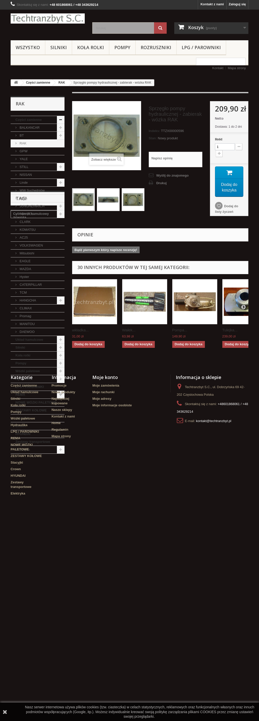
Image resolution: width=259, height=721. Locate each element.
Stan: (153, 138)
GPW (23, 151)
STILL (23, 167)
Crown (20, 426)
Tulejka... (230, 330)
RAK (61, 82)
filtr (29, 519)
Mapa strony (237, 68)
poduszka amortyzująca (31, 511)
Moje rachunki (103, 588)
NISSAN (25, 175)
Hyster (24, 277)
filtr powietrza (24, 496)
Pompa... (179, 330)
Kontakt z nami (212, 4)
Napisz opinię (162, 158)
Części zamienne (38, 82)
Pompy (122, 47)
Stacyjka (47, 496)
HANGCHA (27, 300)
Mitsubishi (26, 253)
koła (30, 503)
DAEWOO (27, 332)
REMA (20, 394)
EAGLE (25, 261)
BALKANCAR (29, 127)
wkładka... (80, 330)
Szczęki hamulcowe (28, 534)
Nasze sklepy (62, 605)
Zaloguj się (237, 4)
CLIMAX (25, 308)
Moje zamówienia (105, 581)
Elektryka (22, 449)
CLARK (25, 222)
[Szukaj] (160, 28)
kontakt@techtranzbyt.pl (213, 616)
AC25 (23, 237)
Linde (23, 182)
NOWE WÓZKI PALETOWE (36, 402)
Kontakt (217, 68)
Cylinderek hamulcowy (31, 526)
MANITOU (27, 324)
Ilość (219, 139)
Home (56, 618)
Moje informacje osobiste (112, 601)
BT (21, 135)
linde (17, 503)
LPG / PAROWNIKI (201, 47)
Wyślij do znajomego (172, 175)
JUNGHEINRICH (32, 206)
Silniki (58, 47)
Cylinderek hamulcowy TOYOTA (31, 486)
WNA (23, 198)
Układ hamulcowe (29, 339)
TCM (23, 292)
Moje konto (105, 573)
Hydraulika (23, 379)
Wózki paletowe (27, 371)
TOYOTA (26, 214)
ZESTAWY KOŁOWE (31, 410)
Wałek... (129, 330)
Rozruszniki (156, 47)
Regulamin (60, 625)
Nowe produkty (63, 588)
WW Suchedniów (32, 190)
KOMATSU (27, 230)
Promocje (59, 581)
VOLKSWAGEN (31, 245)
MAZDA (25, 269)
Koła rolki (90, 47)
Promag (25, 316)
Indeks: (154, 131)
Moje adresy (101, 594)
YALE (23, 159)
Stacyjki (21, 418)
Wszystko (28, 47)
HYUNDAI (22, 434)
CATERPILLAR (30, 285)
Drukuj (161, 183)
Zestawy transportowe (32, 442)
